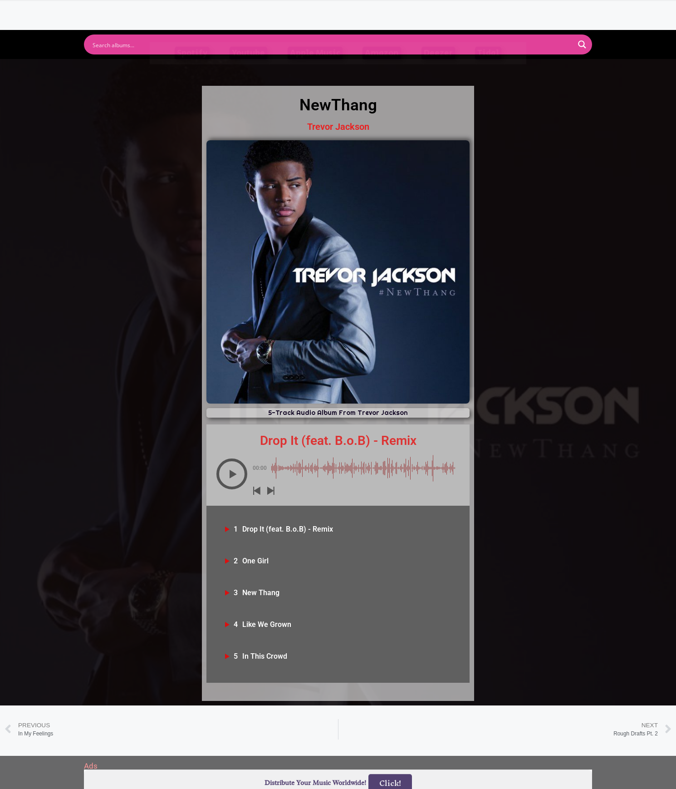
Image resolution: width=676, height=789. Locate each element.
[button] (231, 474)
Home (216, 10)
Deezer (438, 71)
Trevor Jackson (338, 126)
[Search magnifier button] (582, 44)
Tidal (488, 71)
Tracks (340, 10)
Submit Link (390, 10)
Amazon (382, 71)
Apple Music (315, 71)
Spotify (192, 71)
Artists (256, 10)
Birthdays (449, 10)
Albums (298, 10)
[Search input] (332, 44)
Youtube (248, 71)
